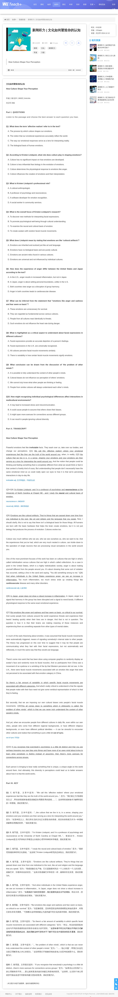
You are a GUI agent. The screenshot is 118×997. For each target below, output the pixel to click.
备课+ (56, 4)
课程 (42, 4)
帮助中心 (8, 994)
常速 (35, 52)
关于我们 (18, 994)
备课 (49, 4)
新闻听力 (52, 48)
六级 (42, 52)
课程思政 (102, 4)
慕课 (84, 4)
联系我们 (38, 994)
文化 (42, 48)
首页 (35, 4)
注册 (113, 9)
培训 (77, 4)
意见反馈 (48, 994)
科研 (70, 4)
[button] (92, 4)
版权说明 (28, 994)
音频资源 (22, 19)
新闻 (35, 48)
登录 (113, 4)
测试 (64, 4)
